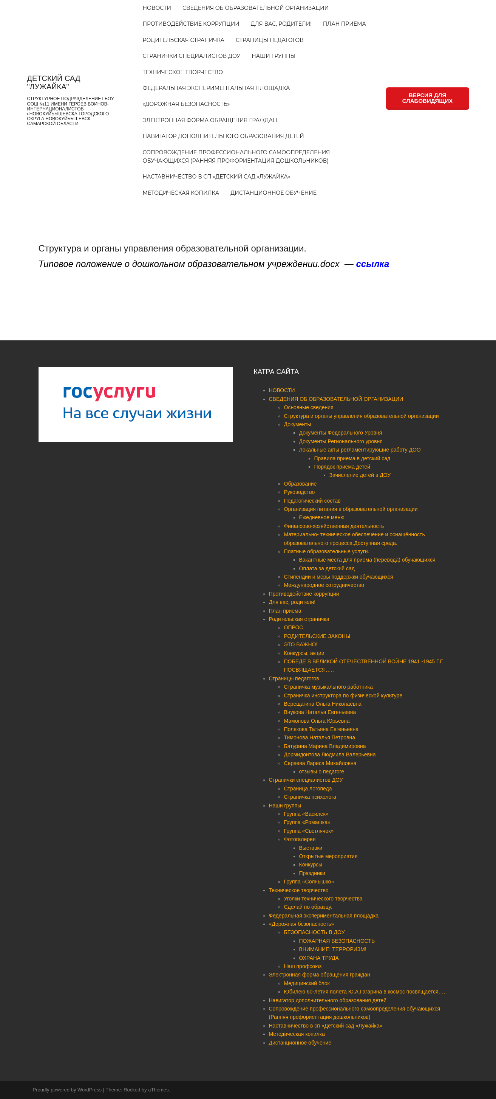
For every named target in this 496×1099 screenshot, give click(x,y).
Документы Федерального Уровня (340, 433)
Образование (300, 484)
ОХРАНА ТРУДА (319, 958)
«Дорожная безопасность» (186, 104)
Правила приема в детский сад (352, 458)
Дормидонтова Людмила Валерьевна (330, 754)
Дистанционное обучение (273, 192)
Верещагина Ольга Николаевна (323, 704)
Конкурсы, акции (304, 653)
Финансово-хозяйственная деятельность (334, 526)
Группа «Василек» (306, 814)
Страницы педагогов (270, 40)
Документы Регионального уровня (341, 441)
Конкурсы (311, 865)
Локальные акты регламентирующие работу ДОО (360, 450)
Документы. (298, 424)
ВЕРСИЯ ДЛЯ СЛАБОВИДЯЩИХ (427, 98)
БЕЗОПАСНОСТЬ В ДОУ (314, 932)
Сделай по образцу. (308, 907)
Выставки (311, 848)
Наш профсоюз (303, 966)
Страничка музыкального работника (328, 687)
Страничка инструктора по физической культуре (343, 695)
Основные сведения (309, 407)
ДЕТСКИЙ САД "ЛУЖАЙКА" (53, 82)
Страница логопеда (308, 788)
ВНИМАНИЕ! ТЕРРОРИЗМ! (332, 949)
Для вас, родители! (281, 23)
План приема (344, 23)
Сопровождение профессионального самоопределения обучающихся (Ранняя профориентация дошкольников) (236, 156)
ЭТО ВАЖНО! (301, 644)
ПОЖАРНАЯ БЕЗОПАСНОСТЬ (337, 941)
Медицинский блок (307, 983)
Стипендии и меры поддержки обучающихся (338, 577)
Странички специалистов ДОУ (192, 56)
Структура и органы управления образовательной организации (361, 416)
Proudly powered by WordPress (67, 1090)
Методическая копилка (181, 192)
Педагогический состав (312, 501)
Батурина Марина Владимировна (325, 746)
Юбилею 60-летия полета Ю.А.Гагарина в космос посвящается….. (365, 992)
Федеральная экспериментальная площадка (216, 88)
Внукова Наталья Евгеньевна (320, 712)
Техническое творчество (183, 72)
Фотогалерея (300, 839)
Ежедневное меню (322, 517)
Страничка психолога (310, 797)
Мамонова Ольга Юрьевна (317, 721)
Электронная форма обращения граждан (210, 120)
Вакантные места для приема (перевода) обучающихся (367, 560)
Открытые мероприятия (328, 856)
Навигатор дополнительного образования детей (223, 136)
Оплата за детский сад (327, 568)
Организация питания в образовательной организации (351, 509)
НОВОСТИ (157, 8)
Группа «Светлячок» (309, 831)
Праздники (312, 873)
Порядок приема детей (342, 467)
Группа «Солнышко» (309, 882)
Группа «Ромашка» (307, 822)
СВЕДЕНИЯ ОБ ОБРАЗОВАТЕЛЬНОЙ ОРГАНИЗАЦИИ (255, 8)
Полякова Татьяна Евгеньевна (321, 729)
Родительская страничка (183, 40)
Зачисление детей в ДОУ (360, 475)
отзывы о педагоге (322, 771)
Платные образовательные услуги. (326, 551)
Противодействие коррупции (191, 23)
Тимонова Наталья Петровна (319, 737)
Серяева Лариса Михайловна (320, 763)
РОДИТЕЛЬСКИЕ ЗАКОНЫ (317, 636)
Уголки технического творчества (323, 899)
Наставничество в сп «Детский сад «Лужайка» (216, 176)
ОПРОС (293, 627)
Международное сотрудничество (324, 585)
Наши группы (273, 56)
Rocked (132, 1090)
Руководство (299, 492)
